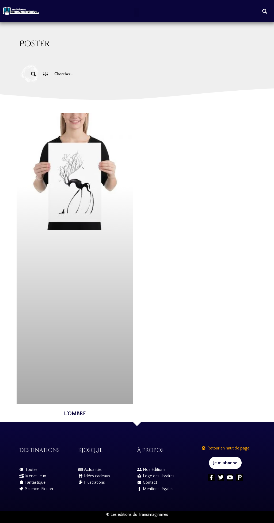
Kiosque (90, 450)
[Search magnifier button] (264, 11)
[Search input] (149, 74)
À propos (150, 450)
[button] (136, 12)
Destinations (39, 450)
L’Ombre (75, 414)
